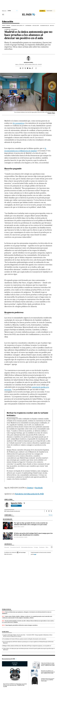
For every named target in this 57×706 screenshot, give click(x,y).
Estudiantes (41, 547)
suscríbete (42, 10)
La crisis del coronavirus (10, 29)
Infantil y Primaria (6, 25)
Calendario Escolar (44, 25)
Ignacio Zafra (28, 62)
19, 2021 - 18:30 (23, 64)
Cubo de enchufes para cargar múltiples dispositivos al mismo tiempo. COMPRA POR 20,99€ (48, 664)
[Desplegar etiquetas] (52, 547)
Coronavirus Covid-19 (15, 547)
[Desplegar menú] (3, 14)
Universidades (28, 25)
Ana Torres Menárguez (19, 537)
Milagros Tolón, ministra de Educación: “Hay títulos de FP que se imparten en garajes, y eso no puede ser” (27, 645)
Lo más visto (5, 631)
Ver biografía (16, 505)
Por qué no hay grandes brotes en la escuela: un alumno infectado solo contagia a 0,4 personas (31, 523)
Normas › (51, 515)
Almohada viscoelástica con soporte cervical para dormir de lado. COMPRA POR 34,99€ (48, 672)
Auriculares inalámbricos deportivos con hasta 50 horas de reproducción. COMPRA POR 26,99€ (15, 685)
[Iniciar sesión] (50, 11)
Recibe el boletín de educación (13, 511)
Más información (8, 554)
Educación (7, 21)
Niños (47, 547)
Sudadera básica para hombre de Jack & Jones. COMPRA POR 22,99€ (47, 680)
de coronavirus (18, 123)
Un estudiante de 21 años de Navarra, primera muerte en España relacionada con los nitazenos (24, 638)
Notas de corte (36, 25)
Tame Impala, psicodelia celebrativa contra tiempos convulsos (21, 625)
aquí (35, 554)
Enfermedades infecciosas (27, 547)
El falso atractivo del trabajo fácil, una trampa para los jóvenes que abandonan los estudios (33, 534)
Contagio (36, 547)
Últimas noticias (6, 609)
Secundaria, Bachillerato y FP (17, 25)
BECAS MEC (52, 25)
